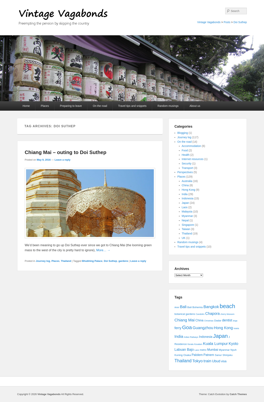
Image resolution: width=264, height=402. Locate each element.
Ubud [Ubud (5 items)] (216, 361)
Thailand (66, 261)
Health (186, 154)
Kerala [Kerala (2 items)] (191, 344)
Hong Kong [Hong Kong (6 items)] (223, 328)
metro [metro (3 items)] (203, 349)
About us (195, 105)
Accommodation (191, 145)
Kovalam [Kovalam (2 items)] (198, 344)
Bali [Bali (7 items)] (183, 306)
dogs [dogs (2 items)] (235, 320)
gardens (123, 261)
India (185, 194)
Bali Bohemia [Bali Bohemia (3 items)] (195, 307)
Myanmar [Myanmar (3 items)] (224, 349)
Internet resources (193, 159)
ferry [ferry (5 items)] (177, 328)
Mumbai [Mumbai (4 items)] (212, 349)
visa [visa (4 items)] (223, 361)
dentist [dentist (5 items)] (227, 320)
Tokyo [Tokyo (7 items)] (197, 361)
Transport (187, 167)
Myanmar (187, 215)
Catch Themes (238, 394)
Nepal (185, 220)
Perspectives (185, 172)
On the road (100, 105)
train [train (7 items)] (207, 361)
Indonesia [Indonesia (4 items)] (205, 336)
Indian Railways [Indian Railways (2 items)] (191, 337)
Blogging (182, 132)
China (185, 185)
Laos (185, 207)
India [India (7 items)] (178, 336)
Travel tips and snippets (132, 105)
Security (187, 163)
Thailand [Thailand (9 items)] (183, 360)
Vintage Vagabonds (209, 22)
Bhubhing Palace (92, 261)
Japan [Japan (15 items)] (220, 336)
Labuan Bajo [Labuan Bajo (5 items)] (184, 349)
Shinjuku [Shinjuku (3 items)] (228, 355)
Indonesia (188, 198)
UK (183, 237)
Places (45, 105)
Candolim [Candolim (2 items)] (200, 314)
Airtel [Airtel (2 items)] (176, 307)
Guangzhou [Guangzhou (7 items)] (203, 327)
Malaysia (187, 211)
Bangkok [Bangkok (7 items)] (211, 306)
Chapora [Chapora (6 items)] (212, 313)
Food (185, 150)
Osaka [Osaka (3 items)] (187, 355)
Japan (185, 202)
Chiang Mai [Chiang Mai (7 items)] (184, 320)
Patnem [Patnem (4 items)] (208, 354)
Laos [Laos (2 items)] (197, 350)
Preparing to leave (71, 105)
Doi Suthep (240, 22)
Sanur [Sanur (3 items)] (218, 355)
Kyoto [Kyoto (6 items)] (233, 343)
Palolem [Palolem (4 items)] (197, 354)
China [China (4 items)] (199, 320)
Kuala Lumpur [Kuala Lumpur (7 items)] (215, 343)
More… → (103, 250)
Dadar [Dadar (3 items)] (217, 320)
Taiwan (186, 229)
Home (26, 105)
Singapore (188, 224)
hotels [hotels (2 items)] (236, 328)
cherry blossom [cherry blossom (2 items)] (227, 314)
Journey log (43, 261)
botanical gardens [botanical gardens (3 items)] (184, 314)
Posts (227, 22)
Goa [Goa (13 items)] (187, 327)
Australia (187, 181)
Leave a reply (62, 159)
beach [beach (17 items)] (227, 306)
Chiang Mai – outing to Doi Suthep (65, 152)
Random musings (168, 105)
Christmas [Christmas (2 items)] (208, 320)
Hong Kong (188, 189)
